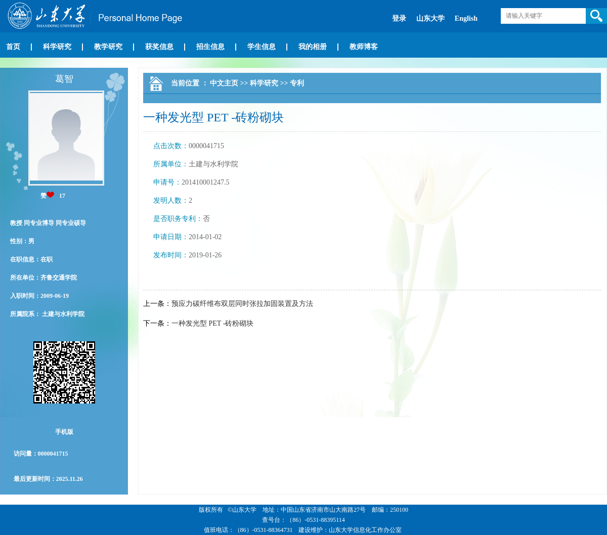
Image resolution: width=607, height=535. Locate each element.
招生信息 (210, 47)
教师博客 (364, 47)
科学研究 (57, 47)
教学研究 (108, 47)
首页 (13, 47)
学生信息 (261, 47)
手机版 (64, 431)
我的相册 (312, 47)
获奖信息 (159, 47)
